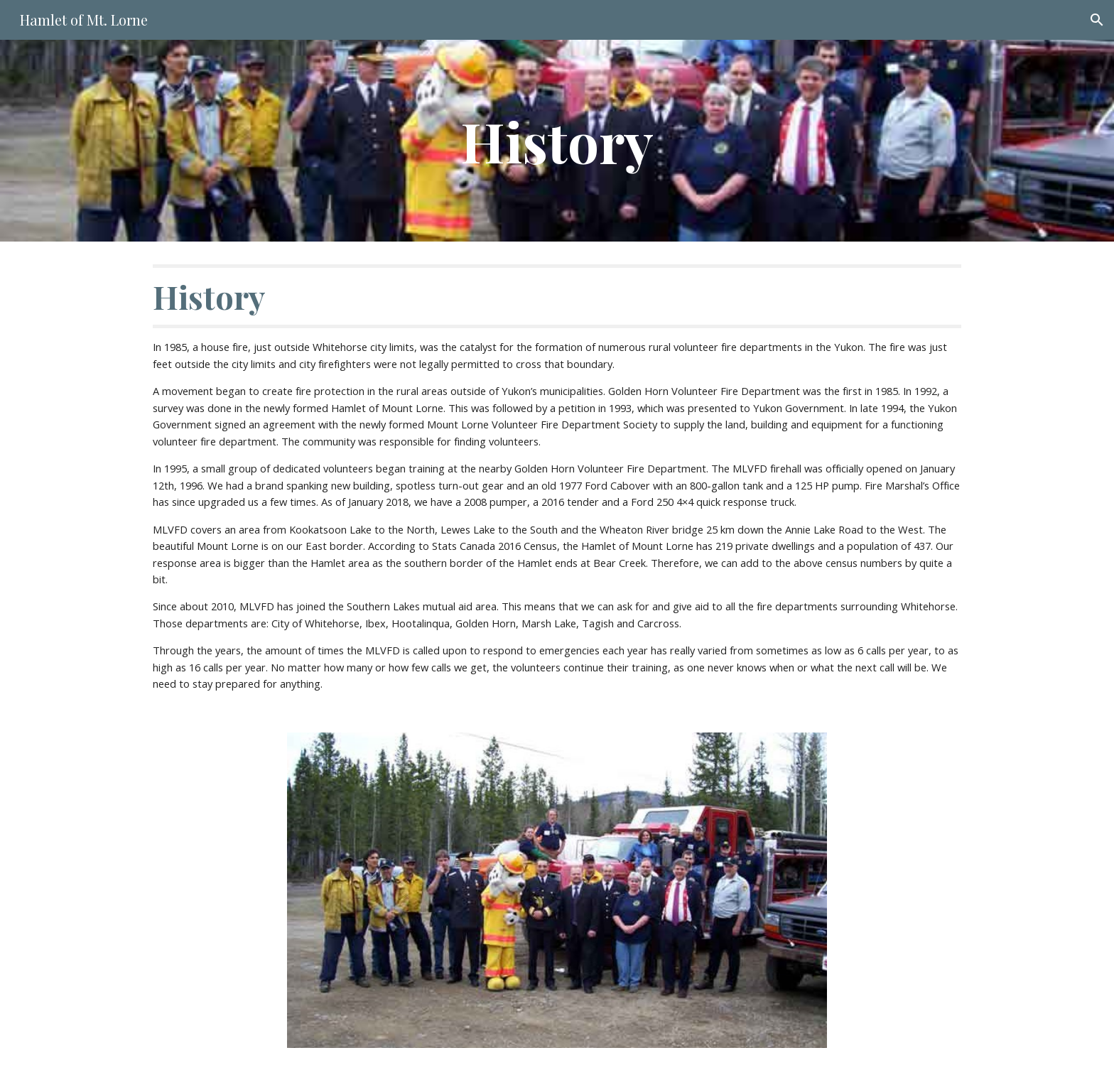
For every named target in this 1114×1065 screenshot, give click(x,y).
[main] (557, 141)
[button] (1097, 20)
